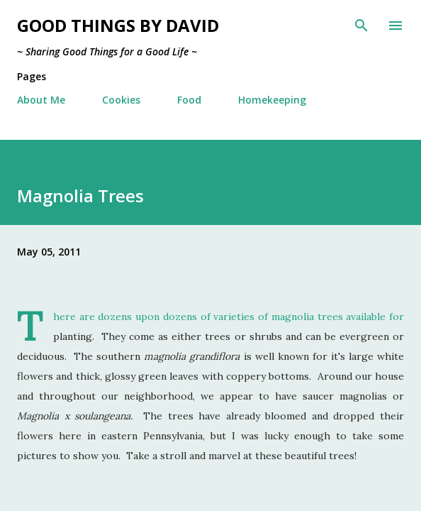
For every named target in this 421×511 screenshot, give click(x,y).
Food (189, 99)
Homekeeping (272, 99)
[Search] (361, 25)
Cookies (121, 99)
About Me (41, 99)
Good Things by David (118, 25)
